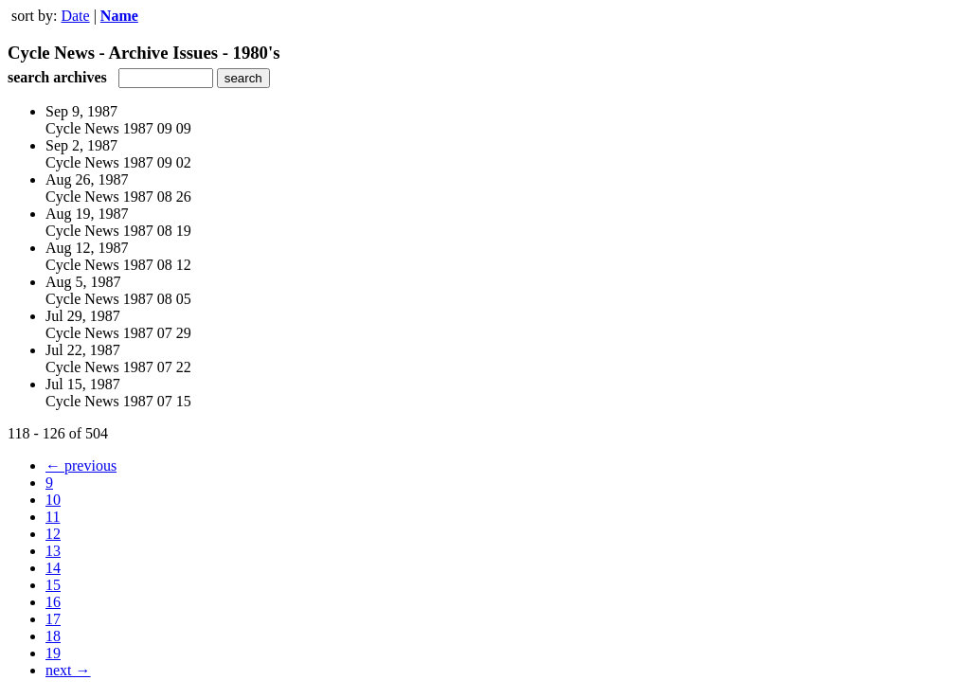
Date (75, 16)
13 (53, 551)
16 (53, 602)
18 (53, 636)
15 (53, 585)
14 (53, 568)
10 (53, 500)
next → (68, 670)
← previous (81, 465)
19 (53, 653)
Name (119, 16)
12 (53, 534)
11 (52, 517)
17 (53, 619)
